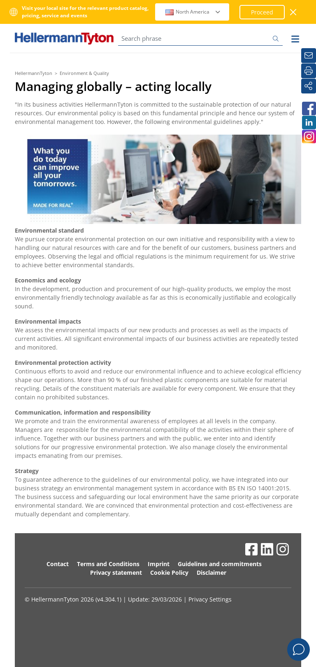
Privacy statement (116, 572)
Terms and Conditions (108, 564)
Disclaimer (211, 572)
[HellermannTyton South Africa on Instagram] (308, 136)
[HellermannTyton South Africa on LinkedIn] (308, 122)
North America (193, 11)
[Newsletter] (308, 55)
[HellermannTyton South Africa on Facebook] (308, 108)
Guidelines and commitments (220, 564)
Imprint (159, 564)
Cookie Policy (169, 572)
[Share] (308, 86)
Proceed (262, 12)
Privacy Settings (210, 599)
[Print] (308, 70)
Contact (57, 564)
